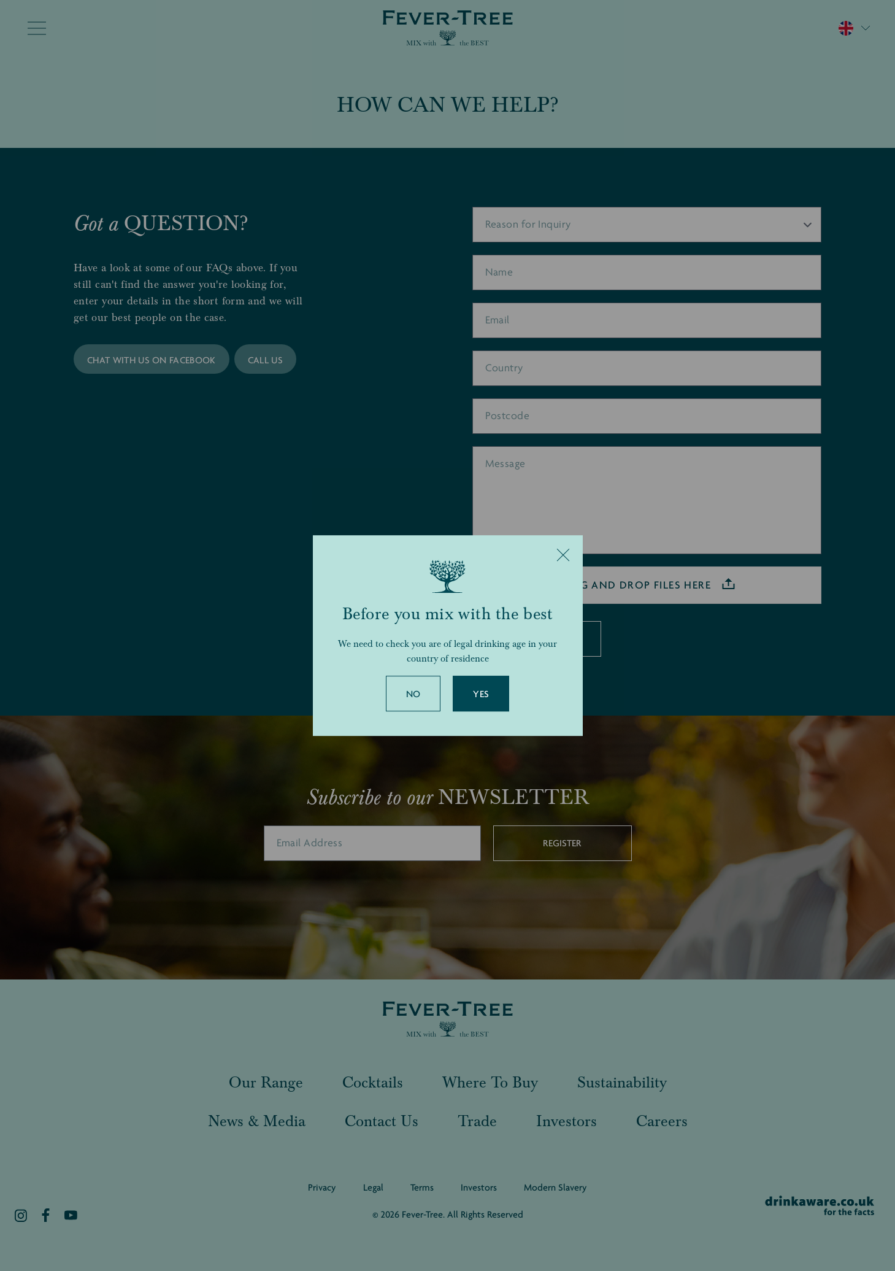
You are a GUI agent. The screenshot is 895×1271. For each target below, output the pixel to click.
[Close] (563, 555)
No (413, 694)
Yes (481, 694)
